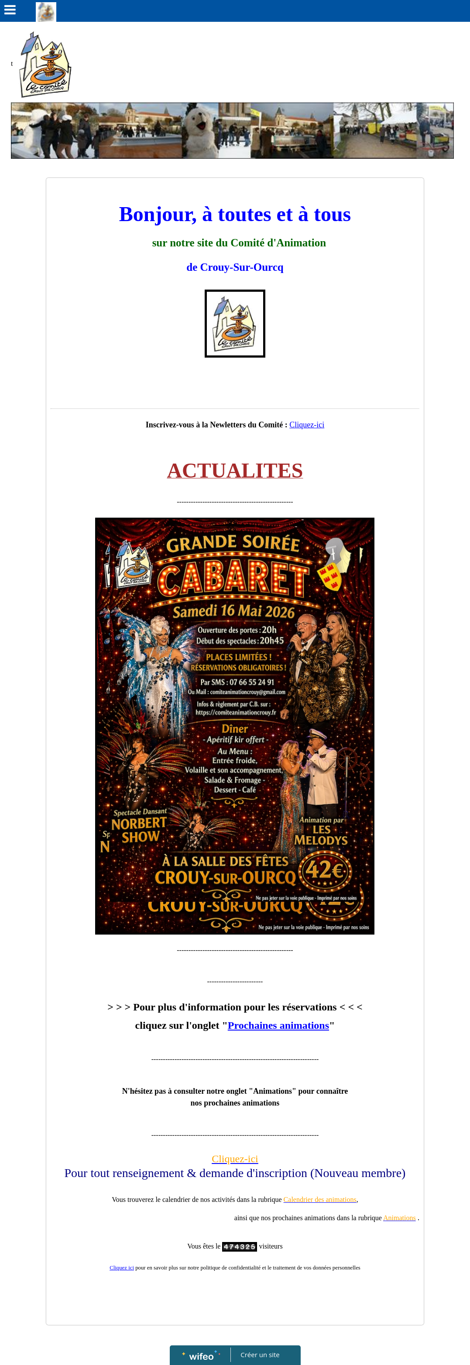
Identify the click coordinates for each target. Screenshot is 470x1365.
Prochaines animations (278, 1025)
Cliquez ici (122, 1268)
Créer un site (259, 1354)
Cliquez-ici (306, 424)
